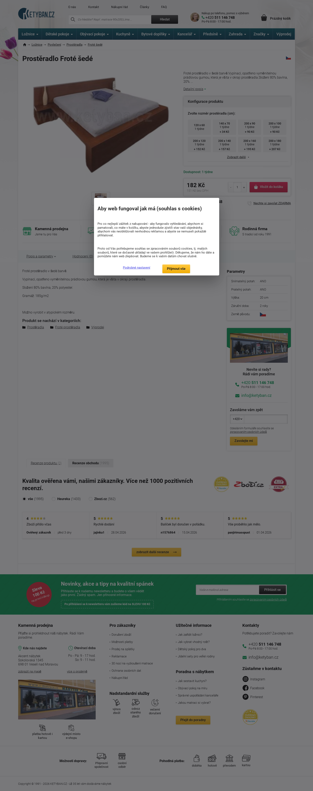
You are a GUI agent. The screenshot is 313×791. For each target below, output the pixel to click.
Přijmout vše (176, 269)
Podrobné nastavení (136, 267)
